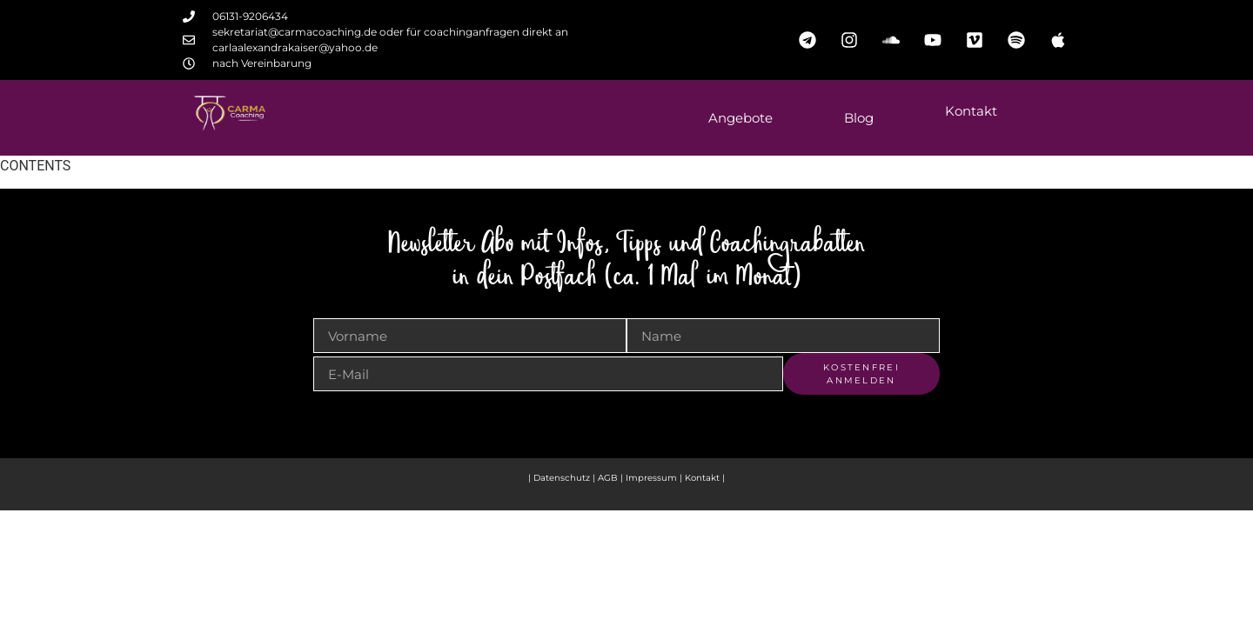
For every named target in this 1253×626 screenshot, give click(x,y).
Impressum (653, 477)
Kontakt (971, 111)
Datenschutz (561, 477)
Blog (859, 118)
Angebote (740, 118)
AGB (608, 477)
